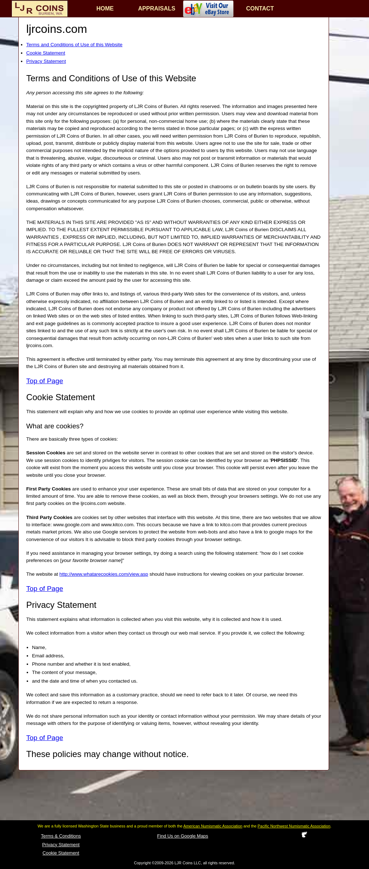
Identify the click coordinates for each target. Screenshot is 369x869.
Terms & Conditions (61, 836)
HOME (105, 8)
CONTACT (260, 8)
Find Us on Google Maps (182, 836)
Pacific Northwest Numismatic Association (294, 826)
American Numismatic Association (213, 826)
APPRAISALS (156, 8)
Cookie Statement (45, 53)
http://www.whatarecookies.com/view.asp (103, 574)
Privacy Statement (46, 61)
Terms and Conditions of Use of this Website (74, 44)
